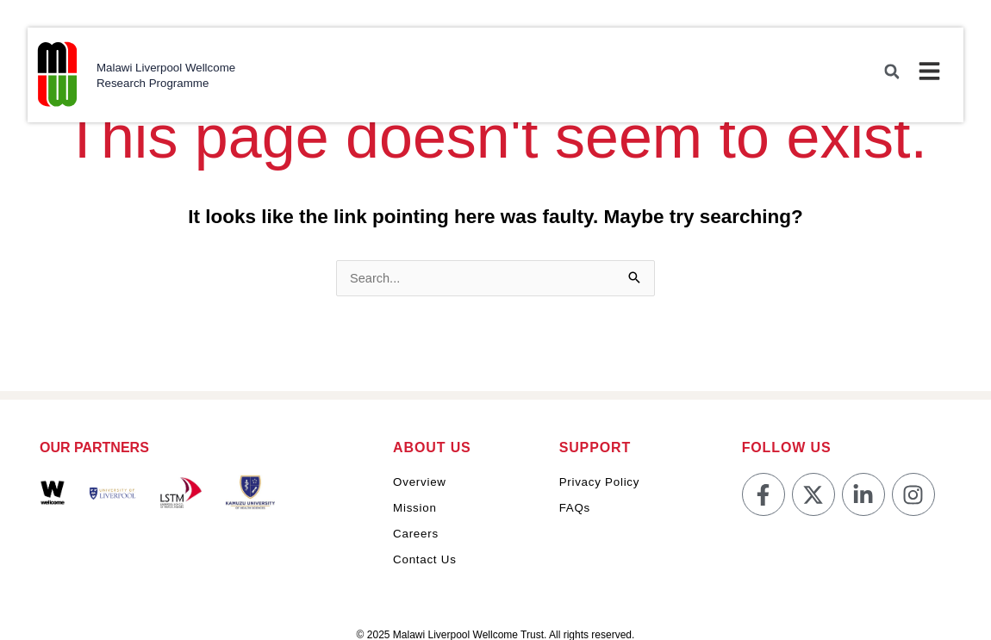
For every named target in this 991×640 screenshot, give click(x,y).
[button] (890, 74)
